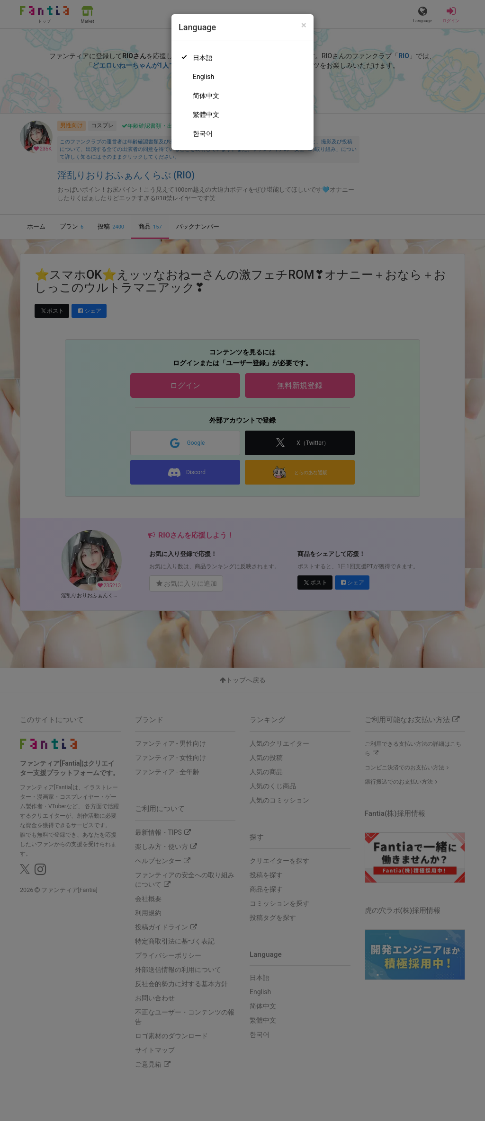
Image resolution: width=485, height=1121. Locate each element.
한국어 (203, 133)
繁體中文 (206, 114)
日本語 (203, 58)
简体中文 (206, 95)
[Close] (303, 25)
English (203, 76)
